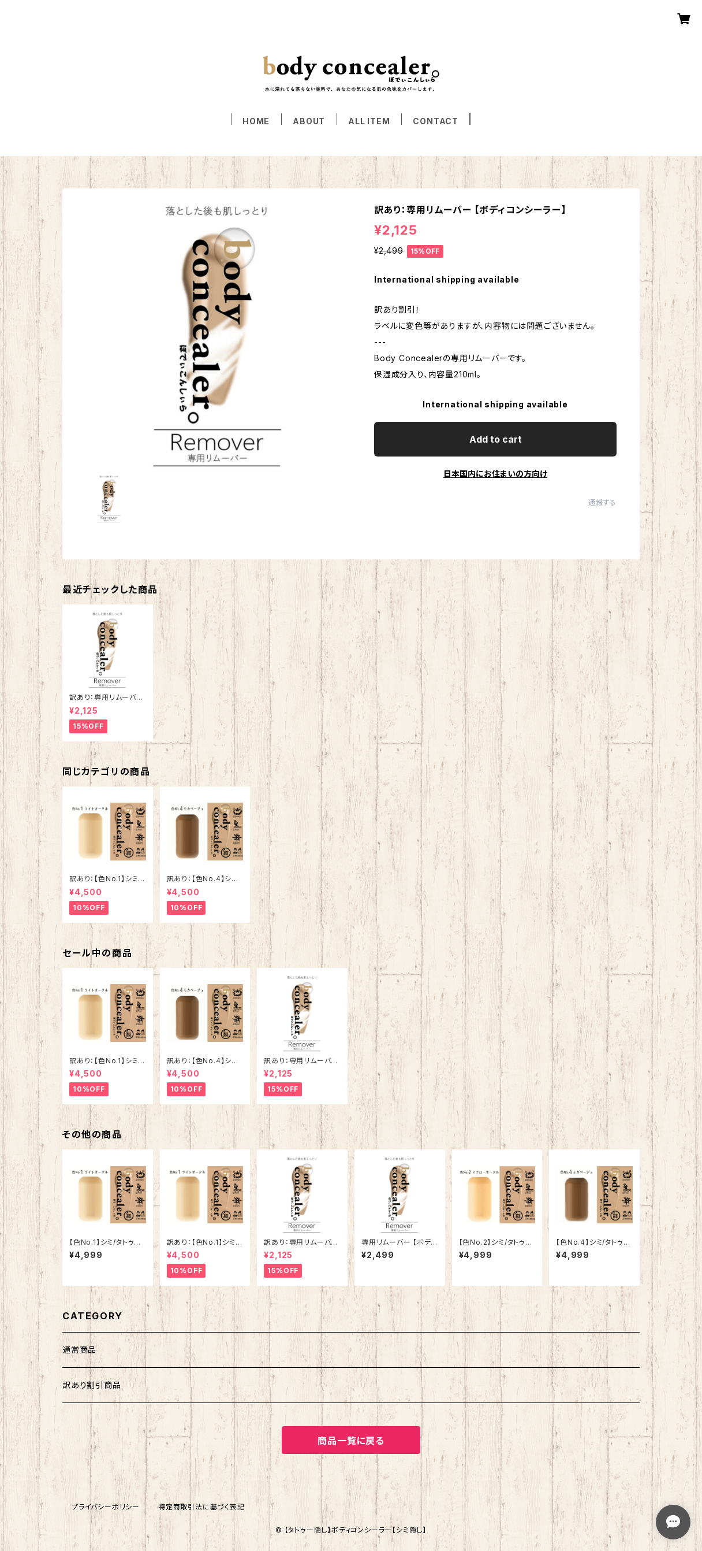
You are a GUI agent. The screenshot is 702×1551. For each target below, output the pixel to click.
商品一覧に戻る (351, 1440)
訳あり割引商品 (91, 1385)
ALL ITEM (369, 121)
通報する (602, 502)
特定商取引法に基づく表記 (201, 1506)
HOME (256, 121)
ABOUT (309, 121)
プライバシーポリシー (106, 1506)
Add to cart (495, 439)
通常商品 (79, 1350)
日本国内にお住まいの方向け (495, 473)
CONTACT (435, 121)
